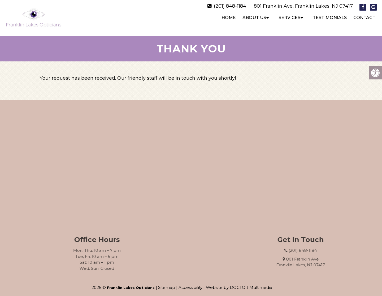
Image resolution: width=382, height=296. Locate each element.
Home (229, 17)
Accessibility (190, 282)
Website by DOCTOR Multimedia (239, 282)
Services (289, 17)
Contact (364, 17)
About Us (254, 17)
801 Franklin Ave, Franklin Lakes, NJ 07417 (303, 6)
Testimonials (330, 17)
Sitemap (166, 282)
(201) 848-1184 (230, 6)
